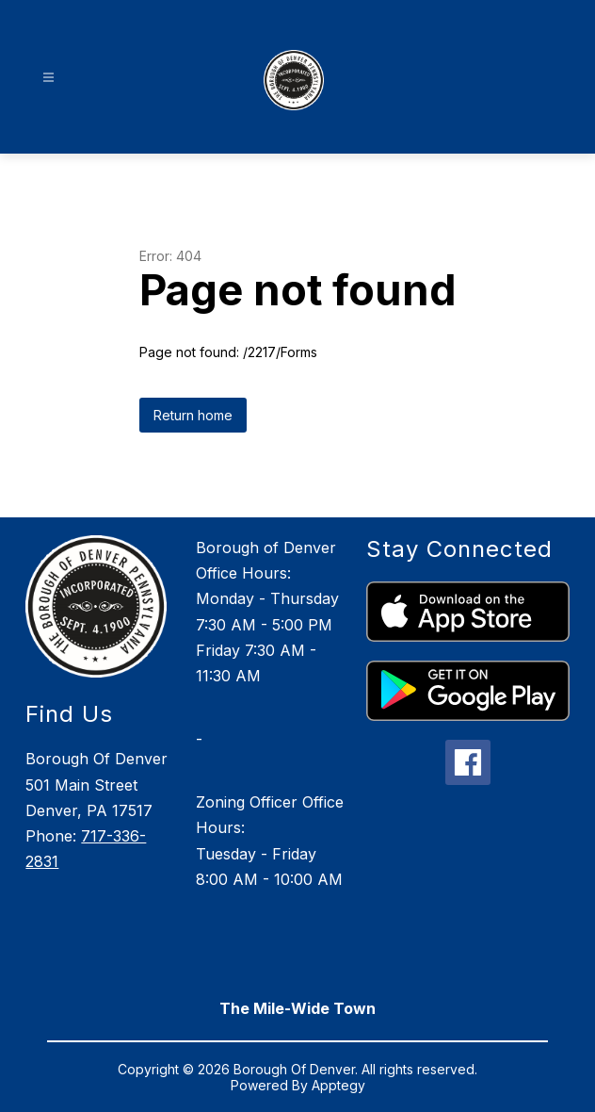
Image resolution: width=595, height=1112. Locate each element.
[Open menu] (48, 78)
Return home (193, 415)
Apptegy (338, 1085)
